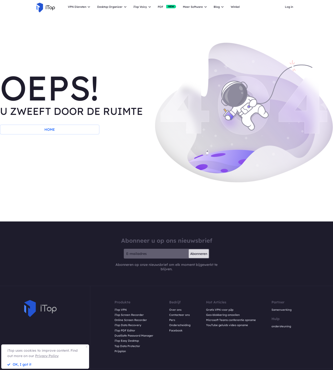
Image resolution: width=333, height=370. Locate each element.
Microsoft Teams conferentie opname (231, 320)
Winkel (235, 7)
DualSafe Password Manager (133, 335)
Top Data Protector (127, 346)
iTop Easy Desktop (126, 340)
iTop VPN (120, 309)
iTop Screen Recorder (129, 315)
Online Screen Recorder (130, 320)
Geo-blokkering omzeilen (223, 315)
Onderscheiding (179, 325)
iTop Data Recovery (127, 325)
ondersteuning (281, 326)
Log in (289, 7)
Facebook (175, 330)
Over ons (175, 309)
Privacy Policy (47, 356)
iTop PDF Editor (124, 330)
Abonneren (198, 254)
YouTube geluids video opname (227, 325)
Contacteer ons (179, 315)
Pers (172, 320)
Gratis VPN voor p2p (219, 309)
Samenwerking (281, 309)
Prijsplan (120, 351)
